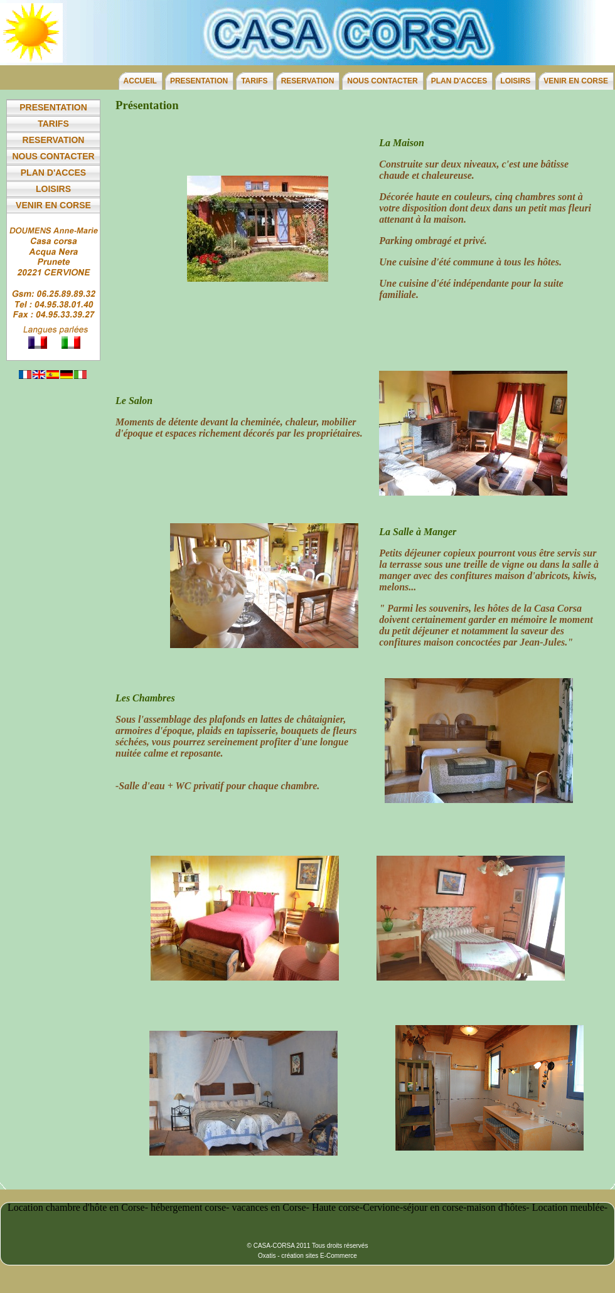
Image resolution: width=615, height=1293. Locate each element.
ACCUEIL (140, 81)
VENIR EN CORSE (575, 81)
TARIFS (254, 81)
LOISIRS (515, 81)
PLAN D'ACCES (459, 81)
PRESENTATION (199, 81)
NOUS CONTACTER (382, 81)
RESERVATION (307, 81)
